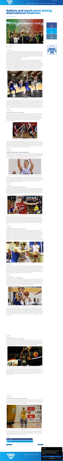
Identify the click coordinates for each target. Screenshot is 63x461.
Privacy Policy (30, 452)
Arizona (8, 16)
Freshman (11, 16)
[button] (61, 448)
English (53, 3)
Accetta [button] (52, 456)
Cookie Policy (36, 452)
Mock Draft (49, 3)
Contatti (25, 452)
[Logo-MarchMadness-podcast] (52, 54)
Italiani (32, 3)
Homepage (28, 3)
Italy (14, 16)
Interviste (36, 3)
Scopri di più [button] (52, 458)
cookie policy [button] (54, 452)
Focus (41, 3)
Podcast (44, 3)
